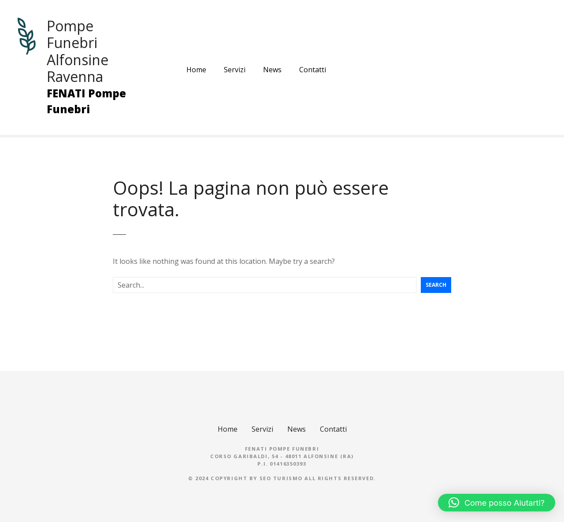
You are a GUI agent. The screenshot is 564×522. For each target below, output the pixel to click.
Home (196, 69)
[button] (496, 502)
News (272, 69)
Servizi (234, 69)
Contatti (312, 69)
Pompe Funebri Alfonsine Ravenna (77, 51)
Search (436, 285)
